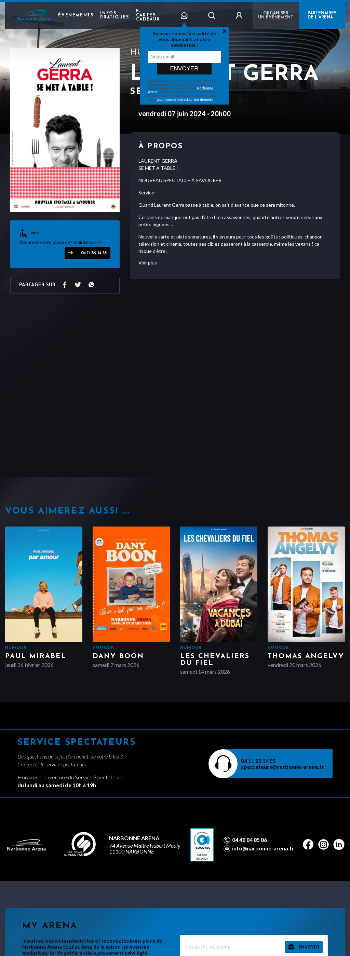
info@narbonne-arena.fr (263, 848)
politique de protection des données (185, 99)
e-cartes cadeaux (148, 15)
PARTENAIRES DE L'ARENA (322, 15)
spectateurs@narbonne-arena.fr (282, 766)
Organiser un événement (275, 15)
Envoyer (184, 68)
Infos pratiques (114, 15)
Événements (75, 15)
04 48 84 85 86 (249, 840)
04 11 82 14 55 (94, 253)
